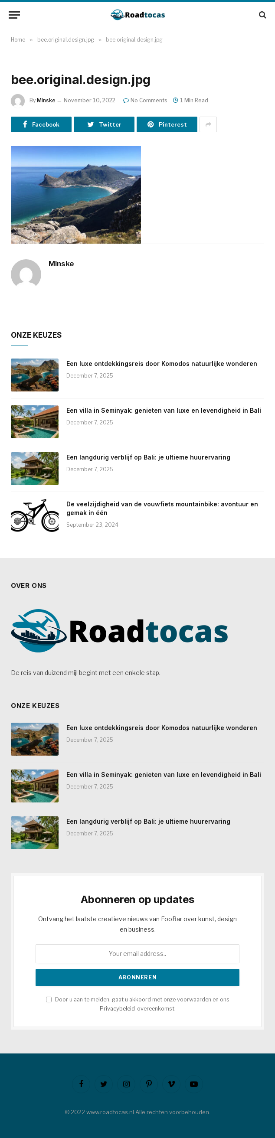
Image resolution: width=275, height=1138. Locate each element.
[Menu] (14, 15)
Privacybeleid (117, 1008)
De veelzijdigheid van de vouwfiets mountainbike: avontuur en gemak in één (162, 508)
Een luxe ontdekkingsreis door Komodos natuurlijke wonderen (161, 363)
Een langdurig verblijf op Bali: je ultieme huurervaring (148, 457)
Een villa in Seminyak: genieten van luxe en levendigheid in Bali (163, 410)
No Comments (145, 100)
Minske (46, 100)
